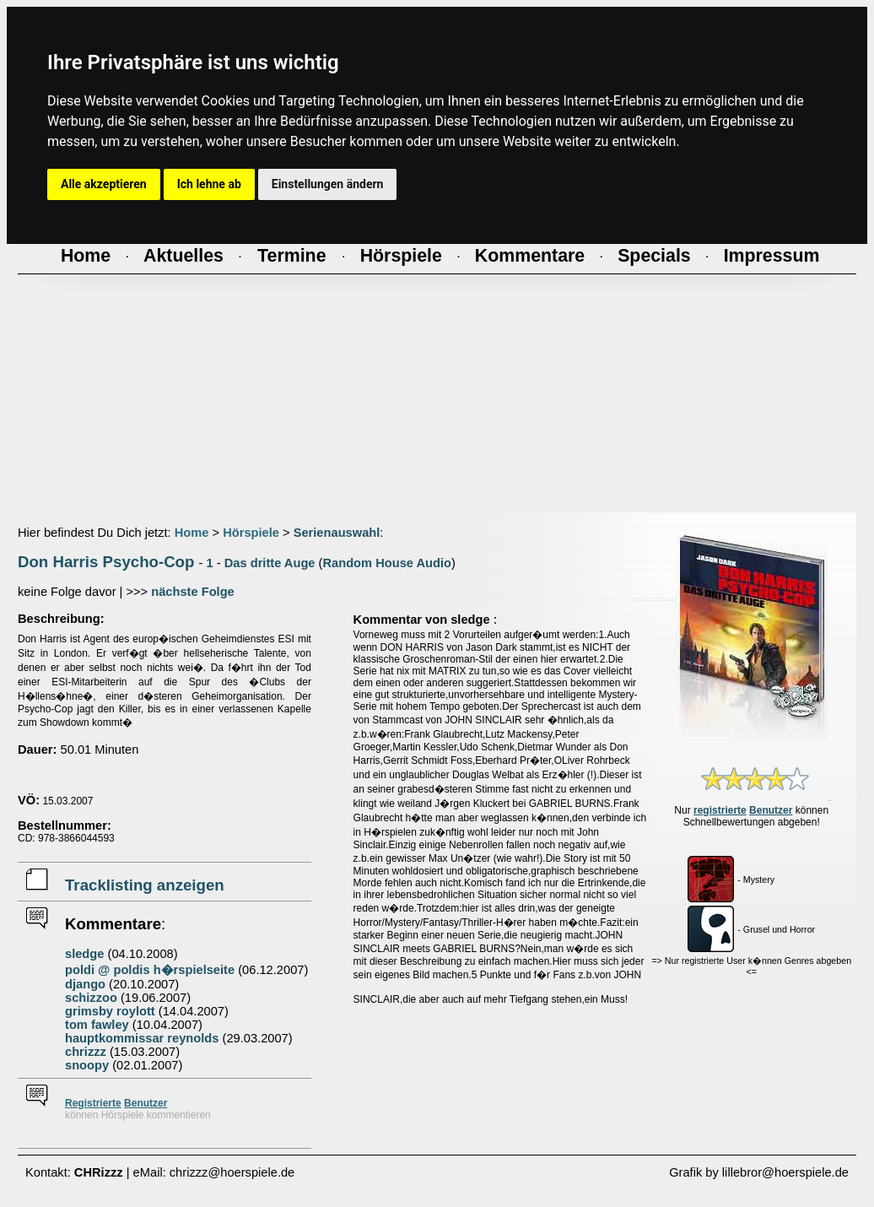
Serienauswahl (337, 532)
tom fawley (97, 1024)
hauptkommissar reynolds (141, 1038)
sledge (84, 954)
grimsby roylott (110, 1011)
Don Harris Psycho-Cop (106, 562)
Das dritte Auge (270, 563)
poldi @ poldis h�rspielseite (150, 970)
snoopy (87, 1065)
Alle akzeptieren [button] (104, 184)
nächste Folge (193, 591)
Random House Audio (386, 563)
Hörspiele (251, 532)
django (85, 984)
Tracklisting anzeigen (144, 885)
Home (192, 532)
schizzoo (91, 997)
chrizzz (85, 1051)
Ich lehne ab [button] (209, 184)
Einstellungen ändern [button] (328, 184)
